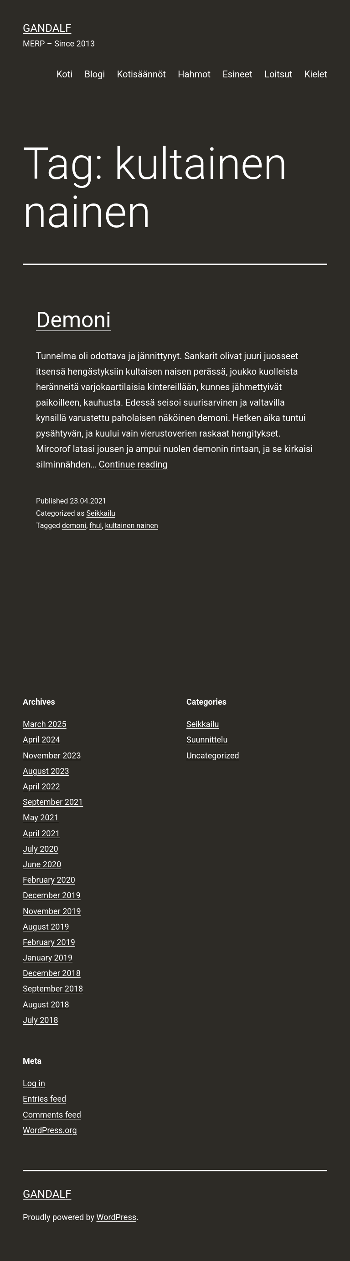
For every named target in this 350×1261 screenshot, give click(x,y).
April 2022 (41, 786)
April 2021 (41, 833)
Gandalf (47, 28)
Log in (34, 1083)
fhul (95, 525)
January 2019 (47, 957)
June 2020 (42, 864)
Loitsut (278, 74)
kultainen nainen (131, 525)
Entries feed (44, 1098)
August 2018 (46, 1004)
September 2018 (53, 988)
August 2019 (46, 926)
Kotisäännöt (141, 74)
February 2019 (49, 942)
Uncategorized (212, 755)
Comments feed (52, 1114)
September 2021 (53, 802)
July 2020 (40, 849)
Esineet (237, 74)
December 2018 (52, 973)
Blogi (95, 74)
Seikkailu (100, 513)
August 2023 (46, 771)
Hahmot (194, 74)
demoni (74, 525)
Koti (64, 74)
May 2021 (41, 817)
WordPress (116, 1217)
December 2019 (52, 895)
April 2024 (41, 739)
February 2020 (49, 880)
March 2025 (45, 724)
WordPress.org (50, 1130)
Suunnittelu (206, 739)
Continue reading (133, 464)
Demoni (73, 320)
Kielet (315, 74)
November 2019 (52, 911)
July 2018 (40, 1020)
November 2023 (52, 755)
